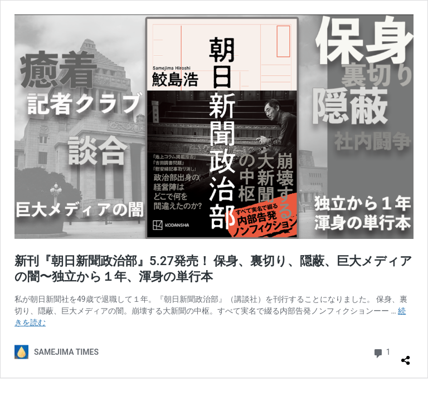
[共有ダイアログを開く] (406, 356)
